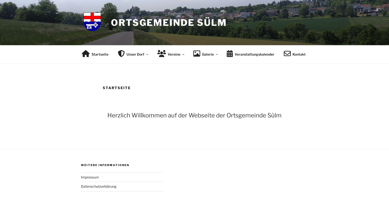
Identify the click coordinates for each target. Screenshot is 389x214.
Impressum (90, 177)
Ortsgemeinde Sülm (169, 22)
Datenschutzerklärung (98, 186)
